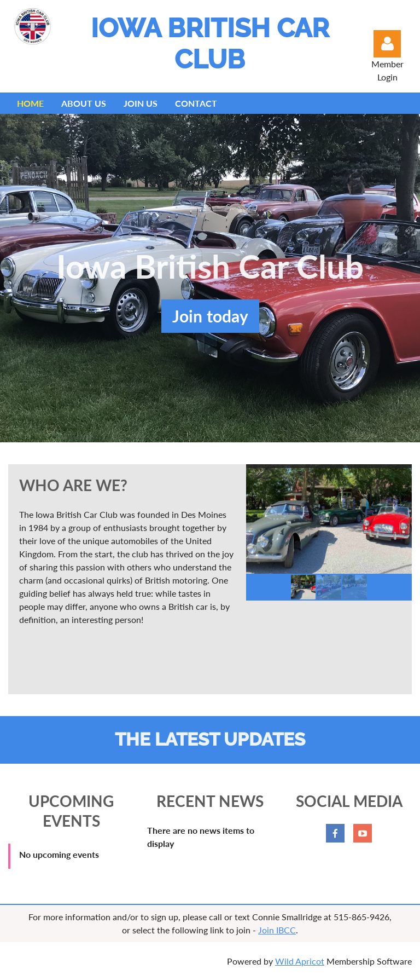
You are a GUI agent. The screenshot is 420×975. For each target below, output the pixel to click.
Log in (387, 43)
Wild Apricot (299, 961)
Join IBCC (277, 930)
